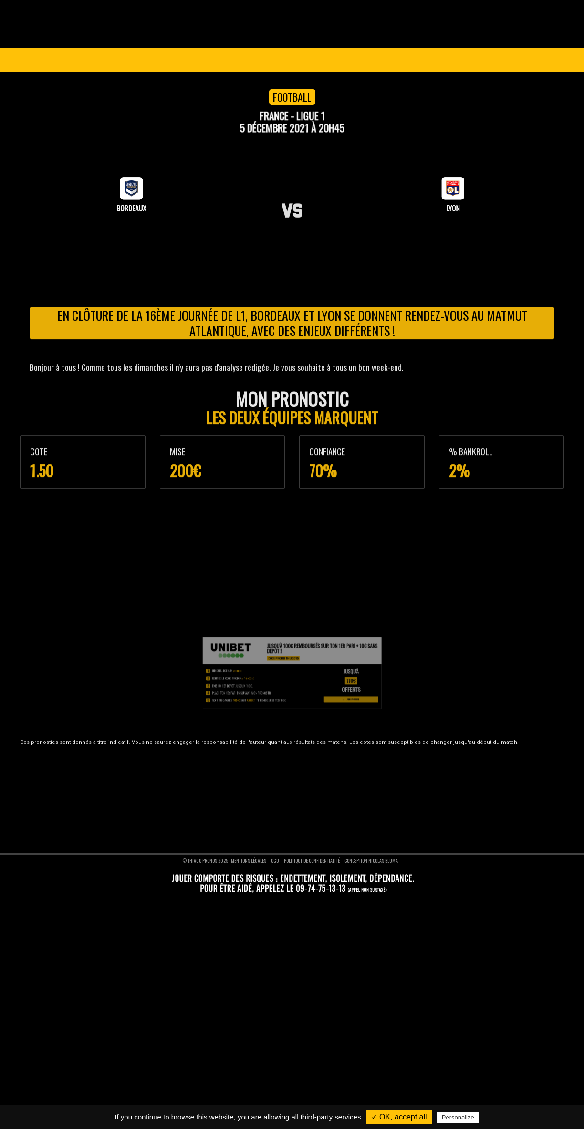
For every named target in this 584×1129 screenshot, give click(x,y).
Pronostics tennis (237, 790)
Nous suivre (447, 749)
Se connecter (526, 59)
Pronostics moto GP (240, 827)
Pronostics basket (238, 779)
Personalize (458, 1117)
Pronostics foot (234, 767)
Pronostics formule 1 (240, 814)
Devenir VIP (61, 767)
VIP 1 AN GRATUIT (311, 59)
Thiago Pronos (75, 749)
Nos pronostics (65, 779)
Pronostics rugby (236, 802)
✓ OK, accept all (399, 1117)
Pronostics (233, 59)
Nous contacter (66, 790)
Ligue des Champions (92, 59)
